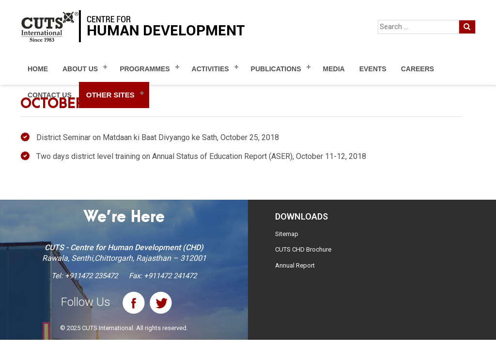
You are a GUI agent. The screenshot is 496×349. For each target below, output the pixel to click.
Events (373, 69)
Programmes (145, 69)
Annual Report (295, 265)
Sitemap (286, 234)
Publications (276, 69)
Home (38, 69)
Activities (210, 69)
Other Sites (110, 95)
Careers (417, 69)
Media (334, 69)
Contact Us (50, 95)
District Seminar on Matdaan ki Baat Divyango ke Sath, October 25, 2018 (157, 137)
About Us (80, 69)
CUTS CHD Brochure (303, 249)
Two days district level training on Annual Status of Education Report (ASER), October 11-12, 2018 (201, 156)
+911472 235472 (91, 275)
